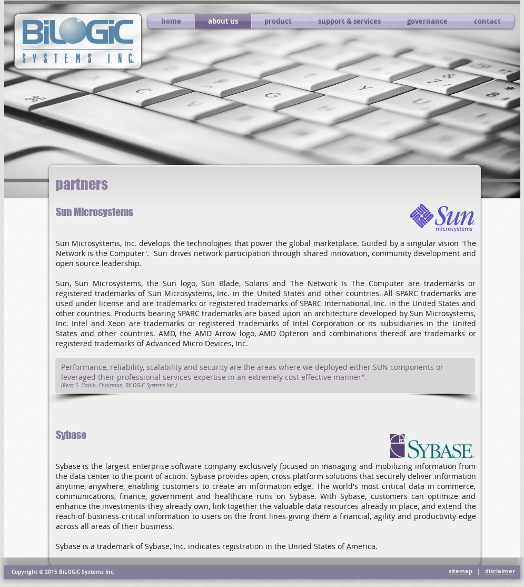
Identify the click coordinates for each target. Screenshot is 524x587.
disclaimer (500, 571)
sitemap (460, 571)
